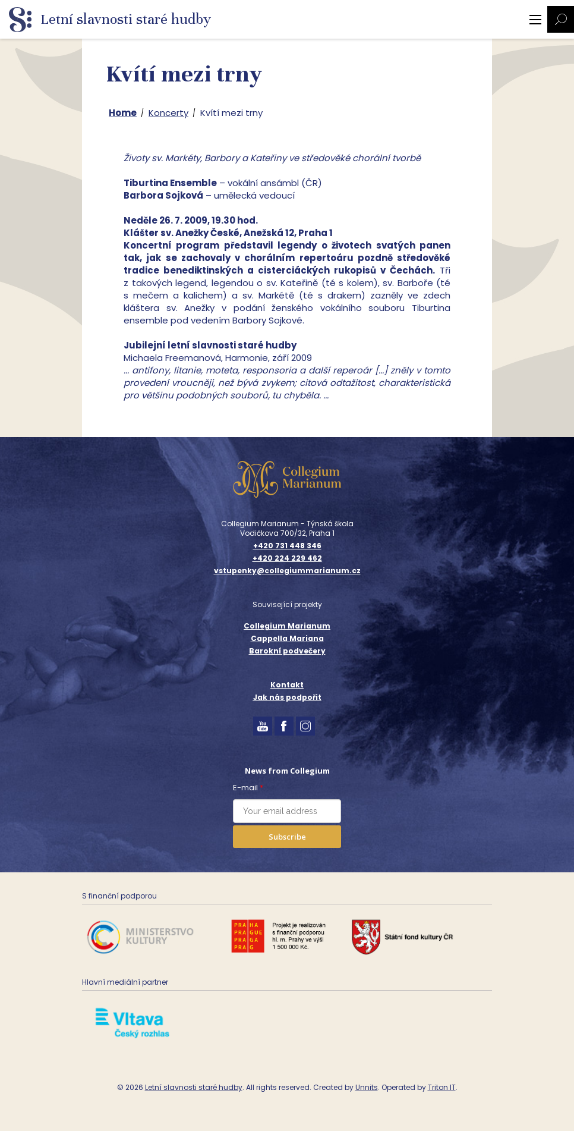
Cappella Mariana (287, 638)
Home (123, 112)
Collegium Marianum (287, 626)
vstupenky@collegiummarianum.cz (287, 571)
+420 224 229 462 (287, 558)
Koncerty (168, 112)
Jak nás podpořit (287, 697)
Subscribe (287, 836)
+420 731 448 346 (287, 546)
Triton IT (442, 1087)
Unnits (366, 1087)
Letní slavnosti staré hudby (193, 1087)
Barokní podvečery (287, 651)
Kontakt (287, 685)
